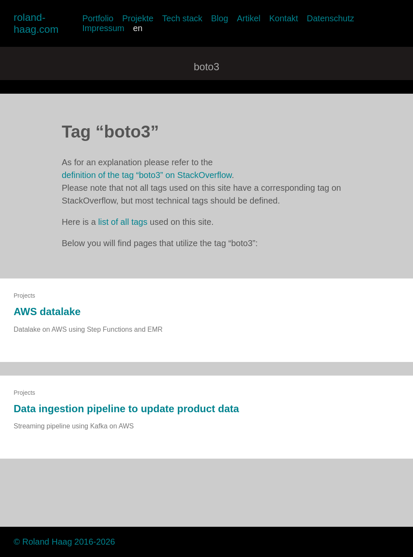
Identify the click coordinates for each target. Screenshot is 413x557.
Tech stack (182, 18)
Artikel (249, 18)
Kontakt (283, 18)
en (137, 28)
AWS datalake (47, 311)
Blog (219, 18)
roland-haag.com (36, 23)
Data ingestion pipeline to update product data (126, 408)
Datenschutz (330, 18)
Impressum (103, 28)
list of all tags (123, 222)
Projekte (137, 18)
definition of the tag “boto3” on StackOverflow (147, 175)
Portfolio (97, 18)
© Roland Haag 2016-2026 (64, 541)
